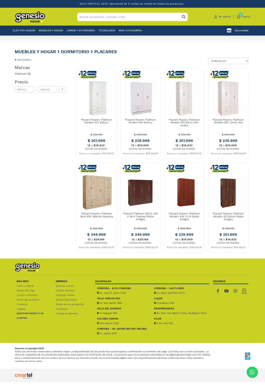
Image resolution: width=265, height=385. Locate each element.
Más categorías (130, 30)
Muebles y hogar (51, 30)
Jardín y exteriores (81, 30)
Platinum (23, 73)
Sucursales (237, 30)
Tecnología (106, 30)
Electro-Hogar (24, 30)
